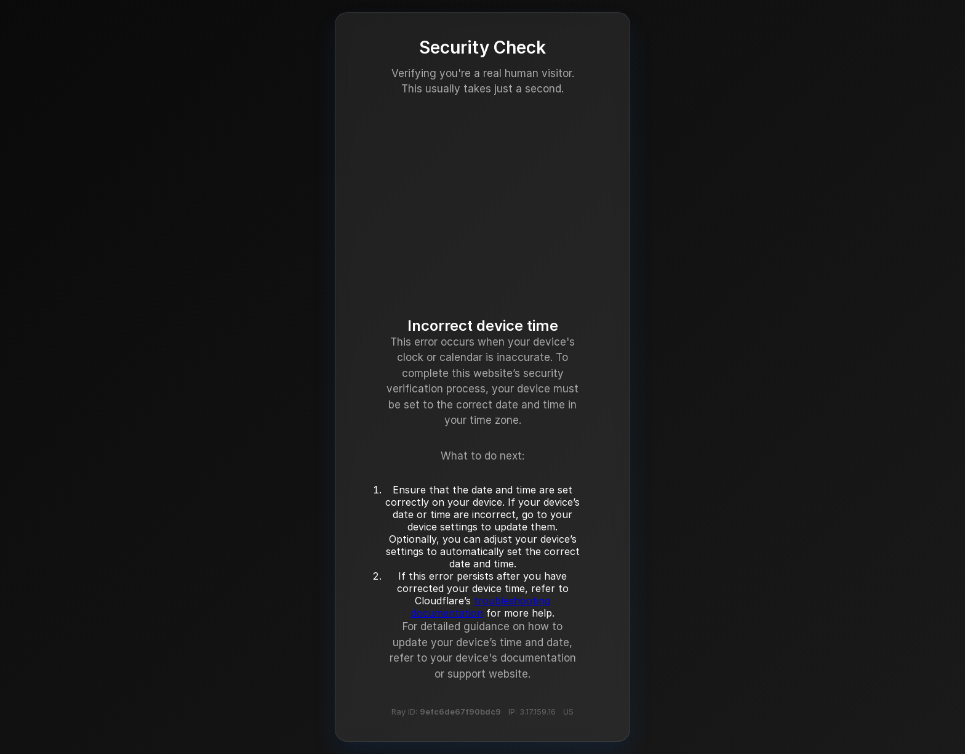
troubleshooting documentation (481, 606)
